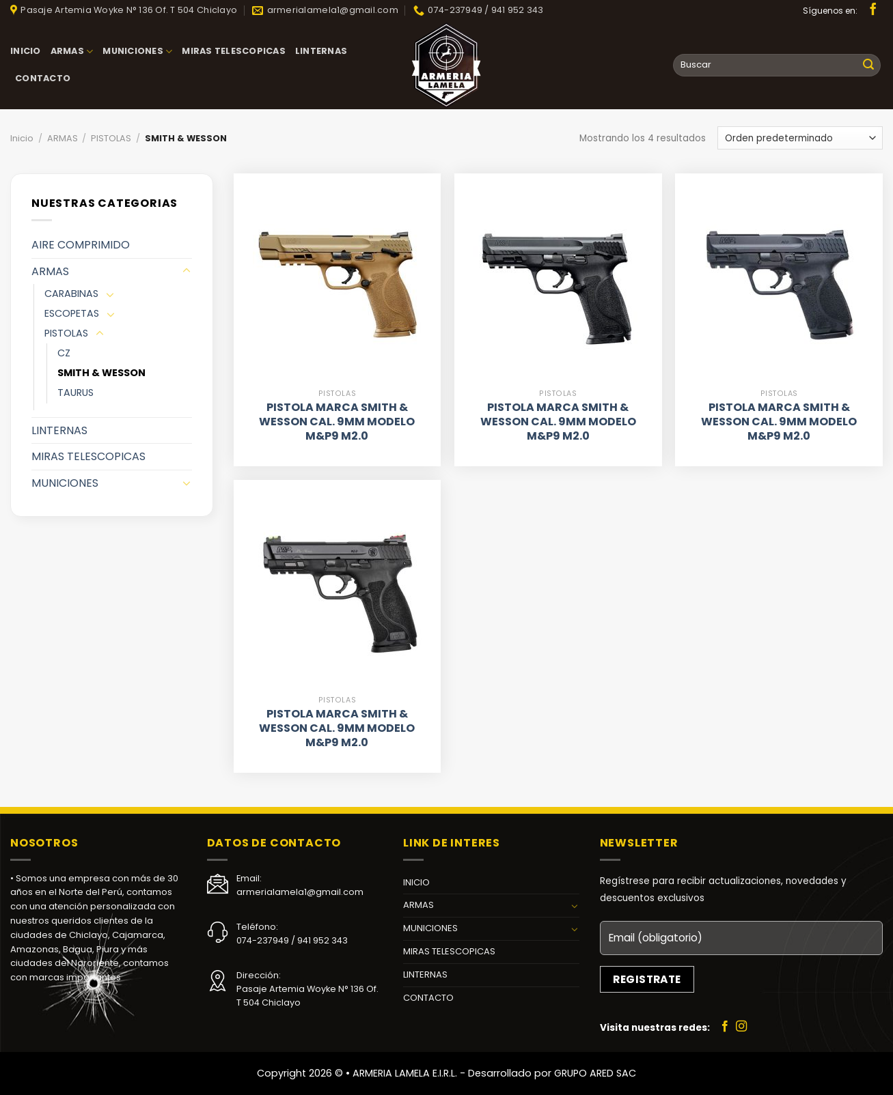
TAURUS (75, 392)
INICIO (25, 51)
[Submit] (868, 65)
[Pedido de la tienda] (800, 137)
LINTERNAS (321, 51)
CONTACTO (42, 78)
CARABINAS (71, 293)
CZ (63, 353)
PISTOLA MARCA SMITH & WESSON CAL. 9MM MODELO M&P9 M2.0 (337, 422)
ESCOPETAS (71, 313)
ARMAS (72, 51)
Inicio (21, 138)
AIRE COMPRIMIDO (80, 245)
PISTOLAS (111, 138)
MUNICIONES (137, 51)
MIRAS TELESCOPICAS (234, 51)
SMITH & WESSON (101, 373)
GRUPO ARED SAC (595, 1073)
